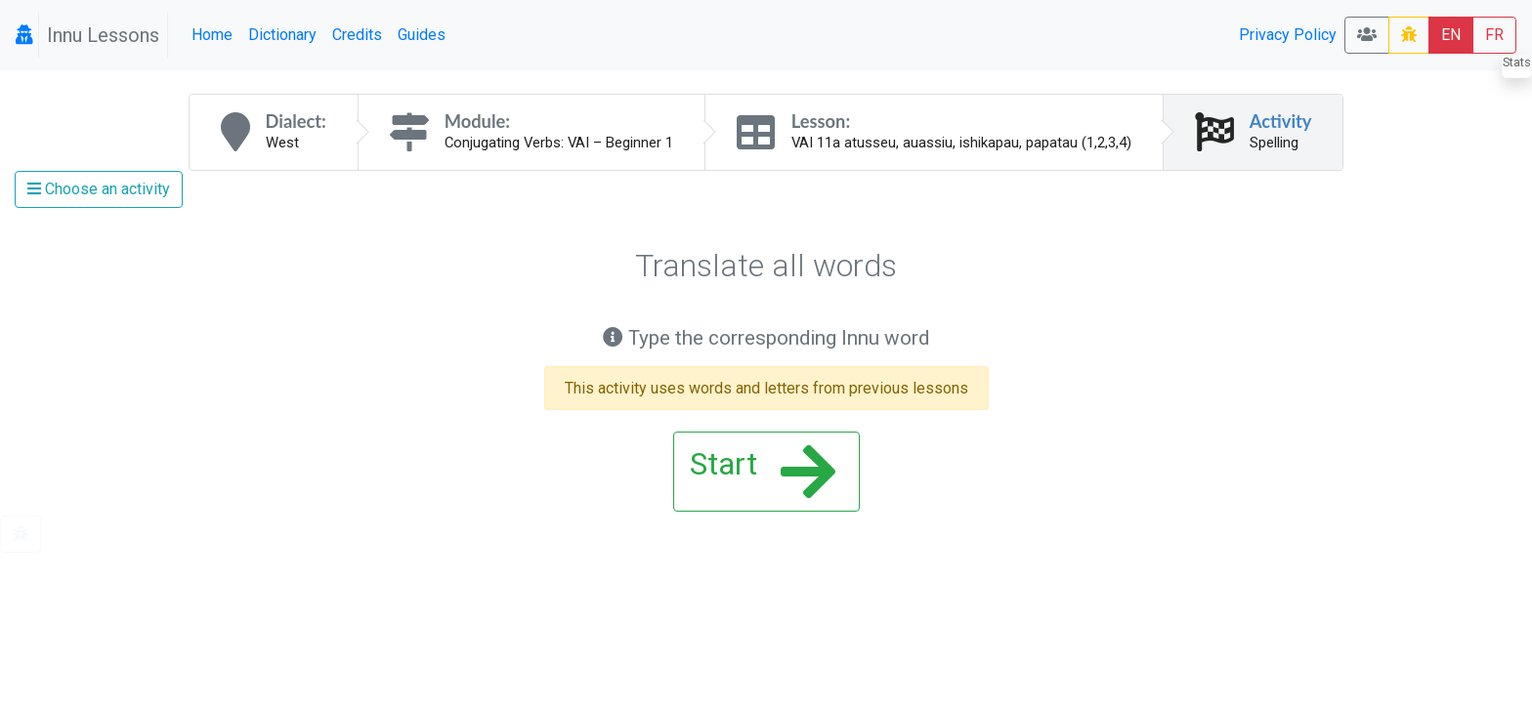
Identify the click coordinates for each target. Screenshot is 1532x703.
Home (212, 34)
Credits (357, 34)
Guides (422, 34)
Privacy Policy (1288, 34)
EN (1451, 34)
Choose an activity (98, 189)
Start (762, 471)
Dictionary (282, 34)
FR (1494, 34)
